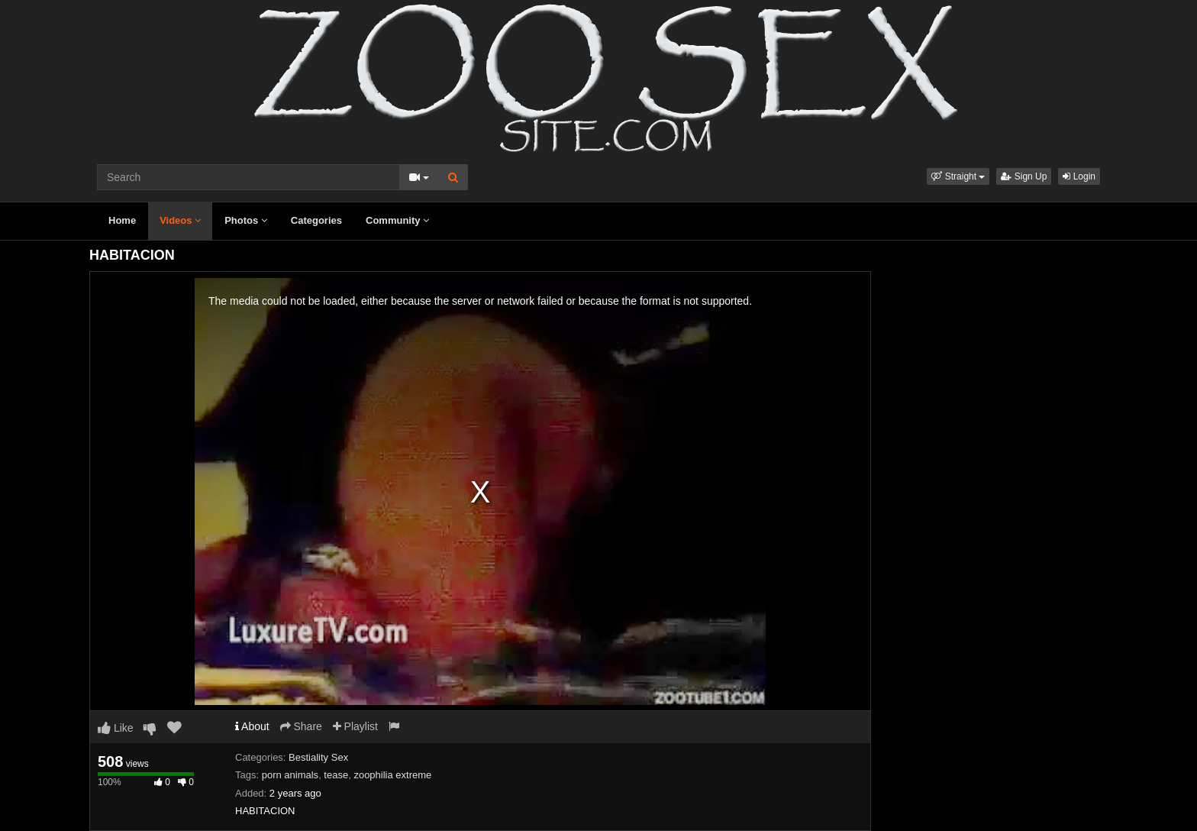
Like (116, 728)
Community (397, 220)
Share (301, 726)
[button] (958, 176)
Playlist (355, 726)
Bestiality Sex (318, 757)
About (252, 726)
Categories (316, 220)
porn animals (290, 775)
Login (1079, 176)
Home (122, 220)
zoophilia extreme (392, 775)
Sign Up (1024, 176)
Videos (180, 220)
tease (336, 775)
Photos (245, 220)
